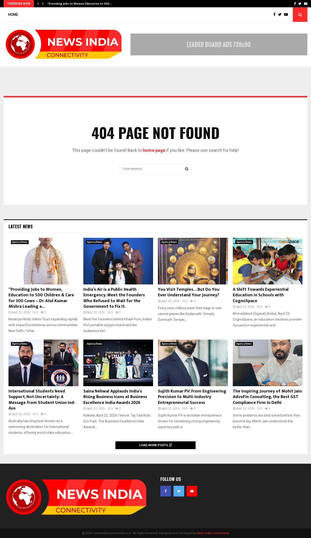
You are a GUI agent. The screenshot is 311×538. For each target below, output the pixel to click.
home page (154, 150)
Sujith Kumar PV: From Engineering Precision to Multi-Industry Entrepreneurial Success (192, 397)
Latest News (21, 226)
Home (13, 15)
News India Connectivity (213, 533)
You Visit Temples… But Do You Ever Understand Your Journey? (188, 292)
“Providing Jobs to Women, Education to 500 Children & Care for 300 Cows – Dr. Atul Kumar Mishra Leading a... (41, 298)
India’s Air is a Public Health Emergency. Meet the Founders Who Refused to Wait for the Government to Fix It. (114, 298)
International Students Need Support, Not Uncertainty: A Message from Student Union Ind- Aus (42, 400)
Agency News (19, 242)
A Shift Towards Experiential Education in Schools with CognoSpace (261, 295)
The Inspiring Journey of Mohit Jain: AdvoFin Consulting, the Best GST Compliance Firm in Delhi (267, 397)
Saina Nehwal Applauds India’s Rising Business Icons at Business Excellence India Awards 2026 (115, 397)
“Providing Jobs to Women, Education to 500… (79, 3)
